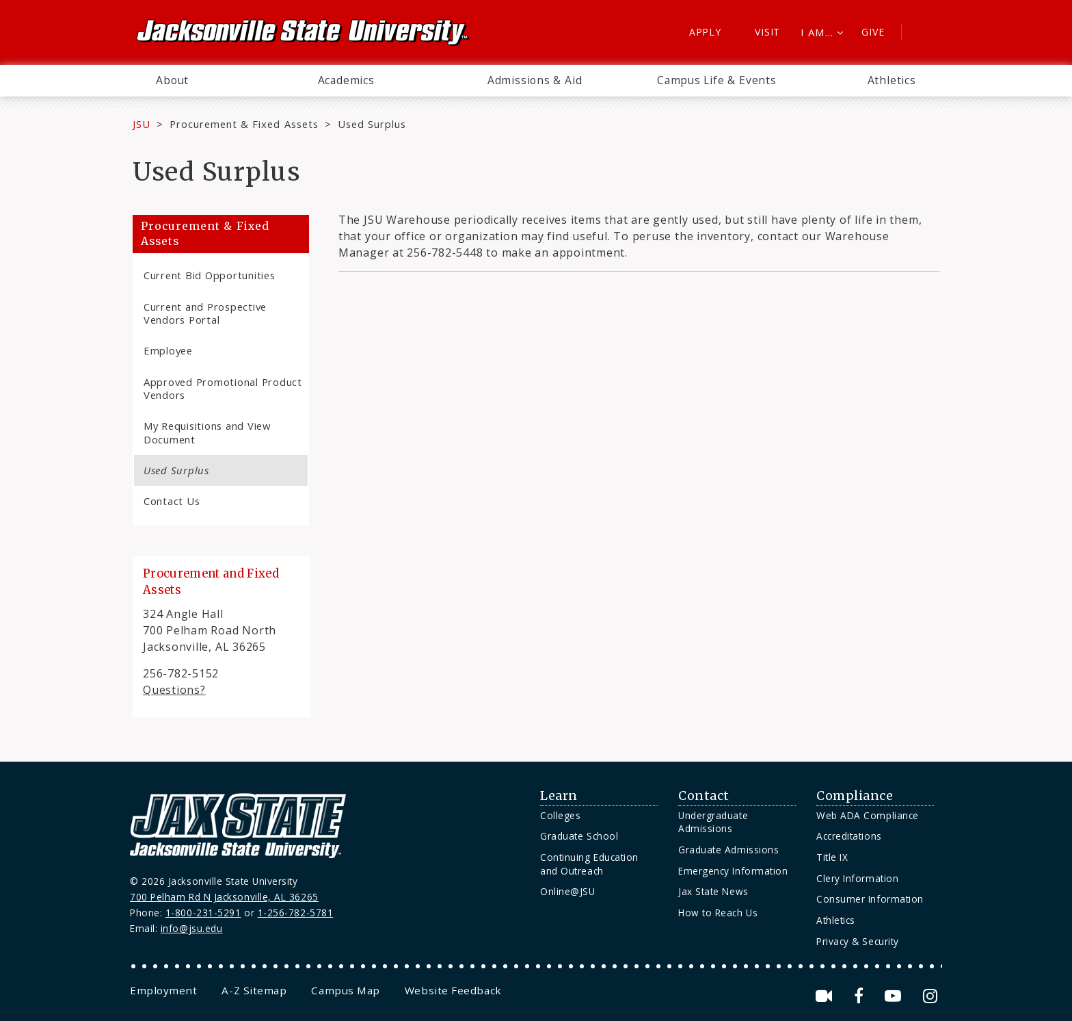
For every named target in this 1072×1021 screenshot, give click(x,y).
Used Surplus (176, 470)
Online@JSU (567, 891)
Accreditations (849, 835)
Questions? (174, 689)
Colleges (560, 815)
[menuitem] (172, 80)
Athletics (892, 80)
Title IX (832, 857)
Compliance (854, 795)
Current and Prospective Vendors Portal (205, 313)
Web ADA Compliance (867, 815)
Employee (168, 350)
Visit (767, 31)
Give (872, 31)
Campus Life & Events (717, 80)
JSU (141, 124)
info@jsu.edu (192, 928)
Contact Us (172, 501)
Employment (163, 990)
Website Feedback (453, 990)
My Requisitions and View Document (207, 432)
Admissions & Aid (534, 80)
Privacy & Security (857, 941)
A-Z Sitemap (254, 990)
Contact (703, 795)
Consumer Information (870, 898)
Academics (346, 80)
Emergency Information (733, 870)
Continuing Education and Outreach (589, 864)
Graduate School (579, 835)
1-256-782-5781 (296, 912)
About (172, 80)
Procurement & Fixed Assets (244, 124)
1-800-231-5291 (203, 912)
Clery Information (857, 878)
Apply (705, 31)
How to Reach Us (718, 912)
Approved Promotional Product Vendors (223, 388)
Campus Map (345, 990)
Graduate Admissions (728, 849)
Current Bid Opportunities (210, 275)
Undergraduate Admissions (713, 822)
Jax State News (713, 891)
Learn (559, 795)
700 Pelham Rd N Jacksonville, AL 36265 (224, 896)
